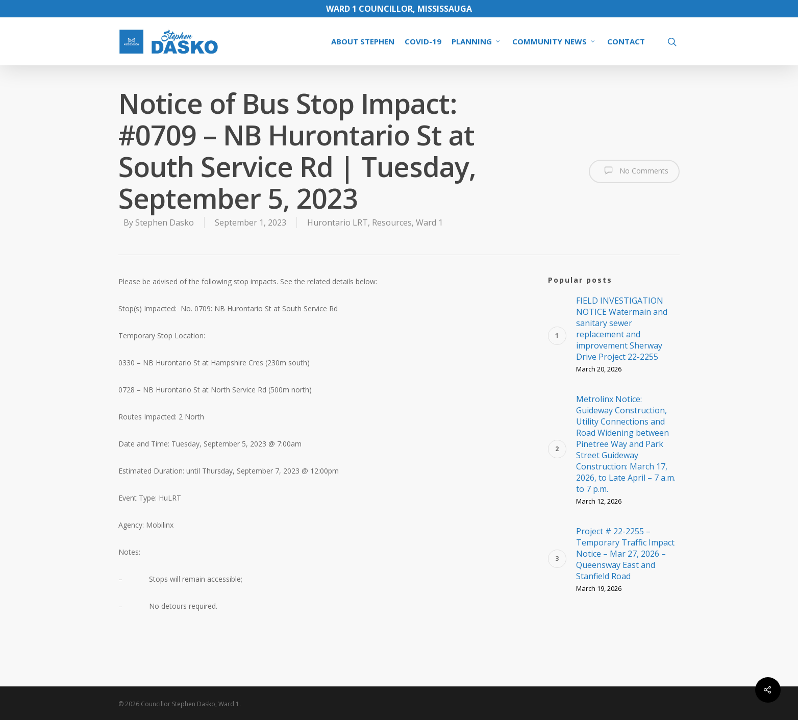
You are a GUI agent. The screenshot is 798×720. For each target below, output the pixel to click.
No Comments (634, 170)
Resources (392, 222)
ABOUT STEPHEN (362, 41)
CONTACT (626, 41)
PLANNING (476, 41)
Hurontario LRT (337, 222)
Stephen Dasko (164, 222)
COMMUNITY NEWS (554, 41)
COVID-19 (423, 41)
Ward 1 (429, 222)
